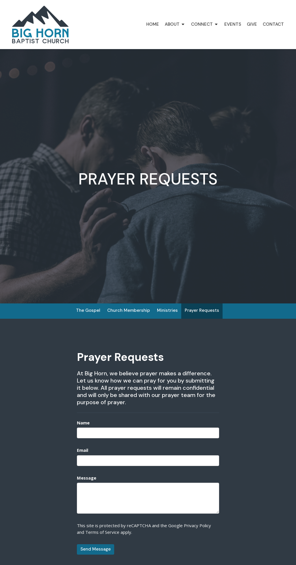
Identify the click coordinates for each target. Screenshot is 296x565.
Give (252, 24)
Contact (273, 24)
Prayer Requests (202, 310)
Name (83, 423)
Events (232, 24)
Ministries (167, 310)
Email (82, 450)
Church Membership (128, 310)
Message (86, 478)
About (175, 24)
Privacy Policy (197, 525)
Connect (205, 24)
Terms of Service (102, 532)
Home (152, 24)
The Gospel (88, 310)
